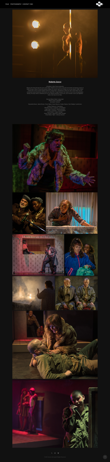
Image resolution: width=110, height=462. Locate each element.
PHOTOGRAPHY (15, 4)
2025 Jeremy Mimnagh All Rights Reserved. (55, 457)
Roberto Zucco (55, 82)
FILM (7, 4)
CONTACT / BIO (28, 4)
